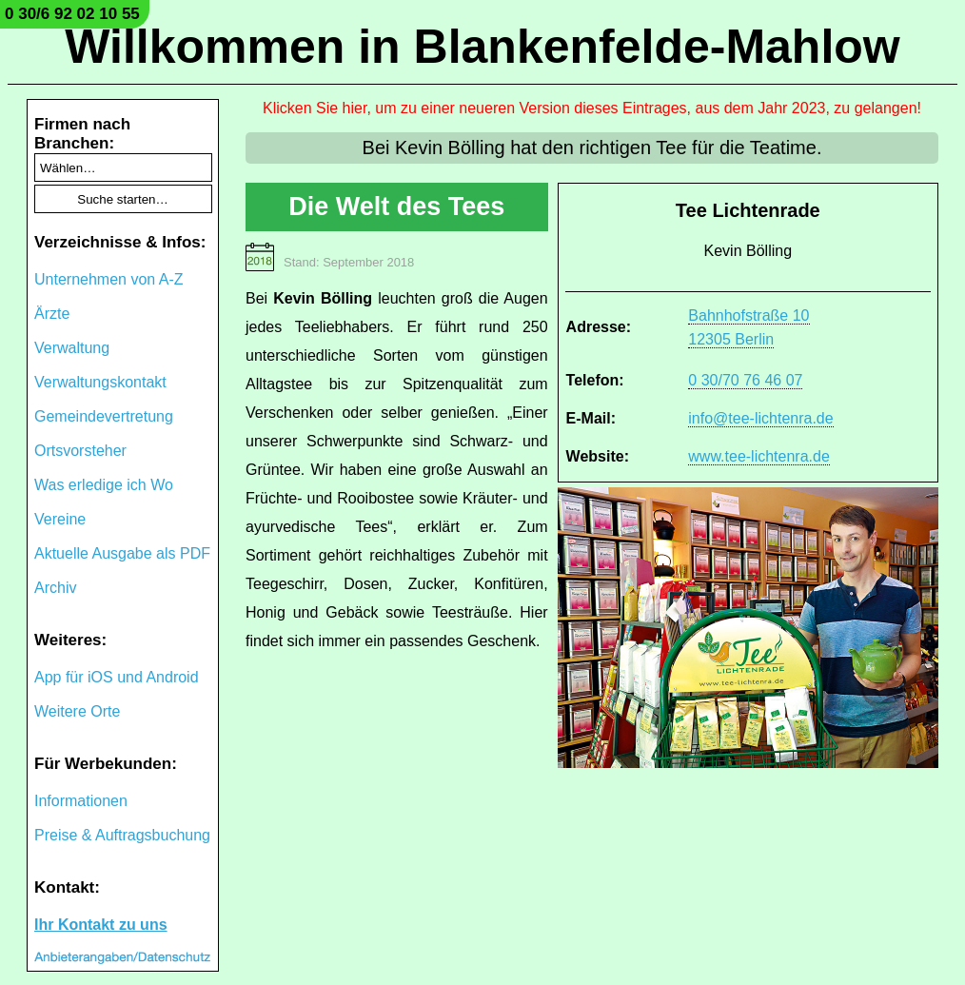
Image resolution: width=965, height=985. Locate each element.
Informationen (81, 801)
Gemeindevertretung (103, 416)
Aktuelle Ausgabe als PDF (122, 553)
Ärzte (51, 313)
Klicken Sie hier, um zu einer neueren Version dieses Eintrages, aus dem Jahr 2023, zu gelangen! (592, 108)
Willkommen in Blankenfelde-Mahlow (482, 46)
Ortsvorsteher (80, 451)
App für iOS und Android (116, 677)
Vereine (60, 519)
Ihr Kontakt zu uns (100, 924)
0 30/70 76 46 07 (745, 380)
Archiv (55, 588)
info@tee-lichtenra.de (760, 418)
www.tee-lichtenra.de (759, 456)
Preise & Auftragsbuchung (122, 835)
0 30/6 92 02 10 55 (72, 14)
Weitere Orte (77, 711)
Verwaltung (71, 348)
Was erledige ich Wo (103, 485)
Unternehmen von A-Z (109, 279)
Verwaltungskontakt (100, 382)
